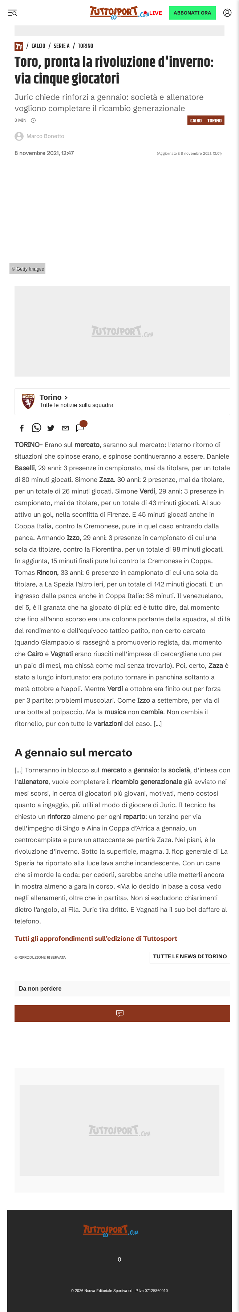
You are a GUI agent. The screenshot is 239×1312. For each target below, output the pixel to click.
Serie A (62, 46)
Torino (85, 46)
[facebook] (22, 428)
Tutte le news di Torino (190, 956)
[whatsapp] (36, 428)
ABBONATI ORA (192, 13)
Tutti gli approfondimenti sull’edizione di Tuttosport (96, 938)
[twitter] (51, 428)
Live (155, 13)
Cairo (196, 121)
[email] (65, 428)
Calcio (38, 46)
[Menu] (12, 13)
